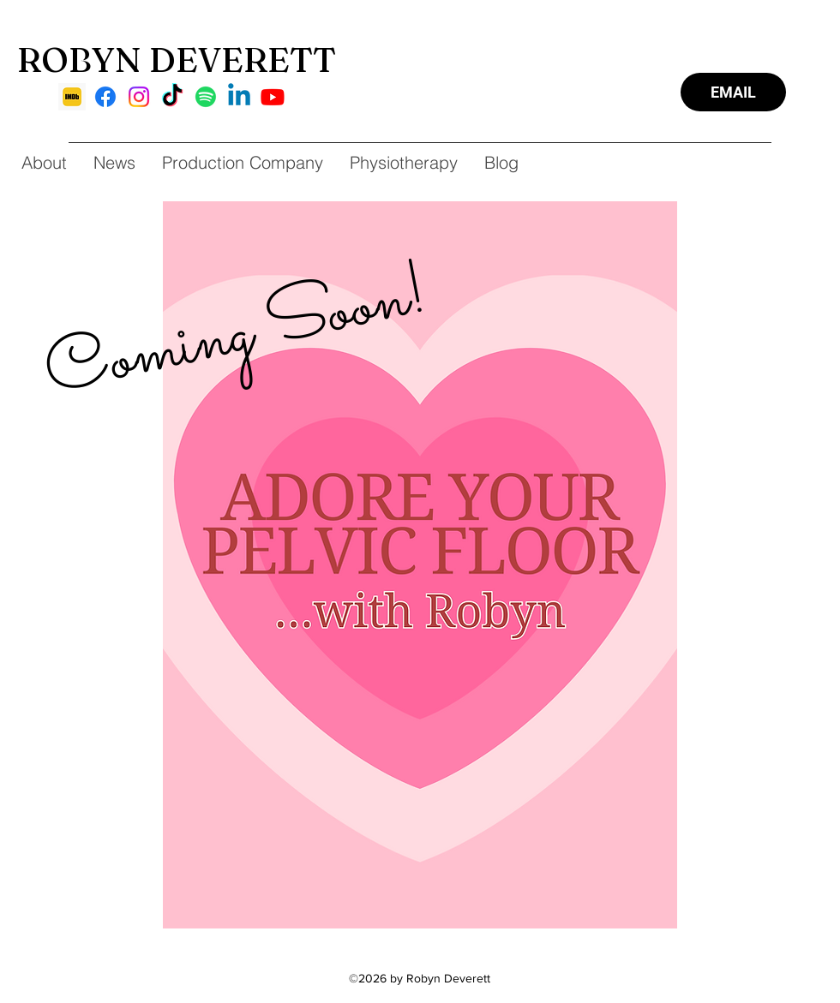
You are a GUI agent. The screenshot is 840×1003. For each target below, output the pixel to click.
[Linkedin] (239, 96)
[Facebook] (105, 96)
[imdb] (72, 96)
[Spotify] (205, 96)
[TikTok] (172, 96)
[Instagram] (139, 96)
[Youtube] (272, 96)
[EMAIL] (733, 92)
